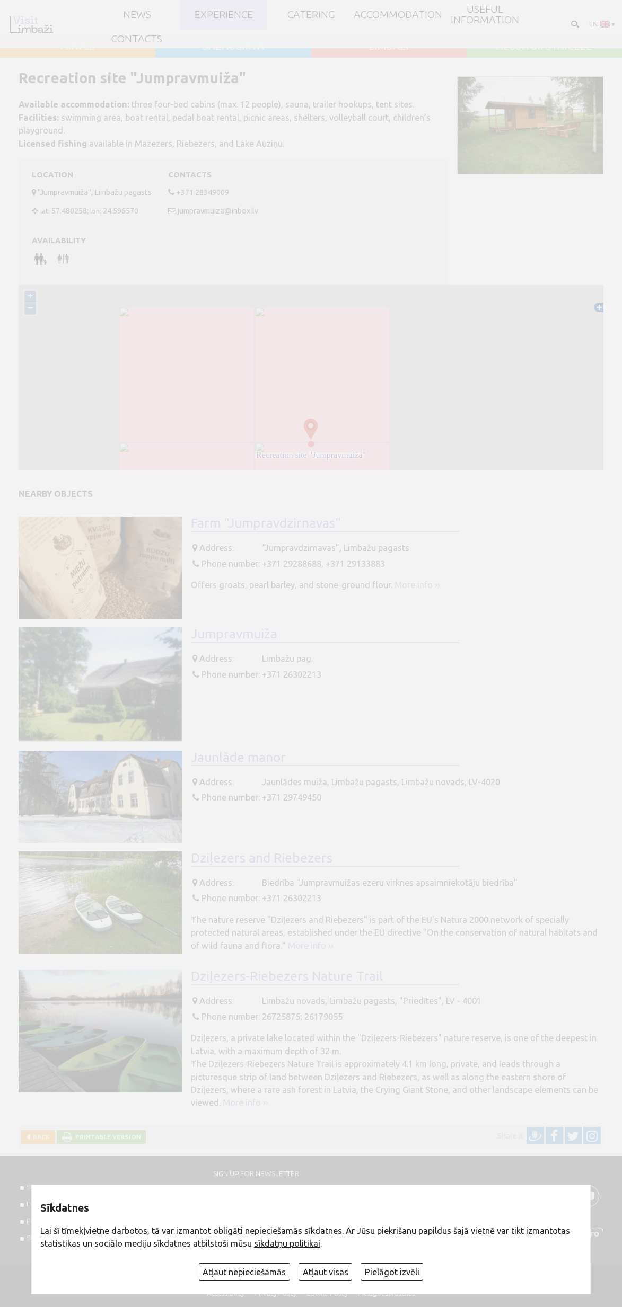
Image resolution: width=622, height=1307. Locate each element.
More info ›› (417, 585)
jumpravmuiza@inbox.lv (218, 210)
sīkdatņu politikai (287, 1243)
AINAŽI (78, 46)
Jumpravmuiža (234, 633)
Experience (224, 15)
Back (40, 1136)
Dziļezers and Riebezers (261, 857)
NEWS (137, 15)
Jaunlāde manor (238, 757)
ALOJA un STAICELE (544, 46)
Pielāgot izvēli (392, 1272)
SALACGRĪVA (233, 46)
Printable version (106, 1136)
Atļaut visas (325, 1272)
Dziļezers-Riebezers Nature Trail (287, 975)
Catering (311, 15)
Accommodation (398, 15)
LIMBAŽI (389, 46)
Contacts (136, 39)
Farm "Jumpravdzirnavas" (266, 522)
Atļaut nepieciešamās (244, 1272)
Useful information (485, 14)
